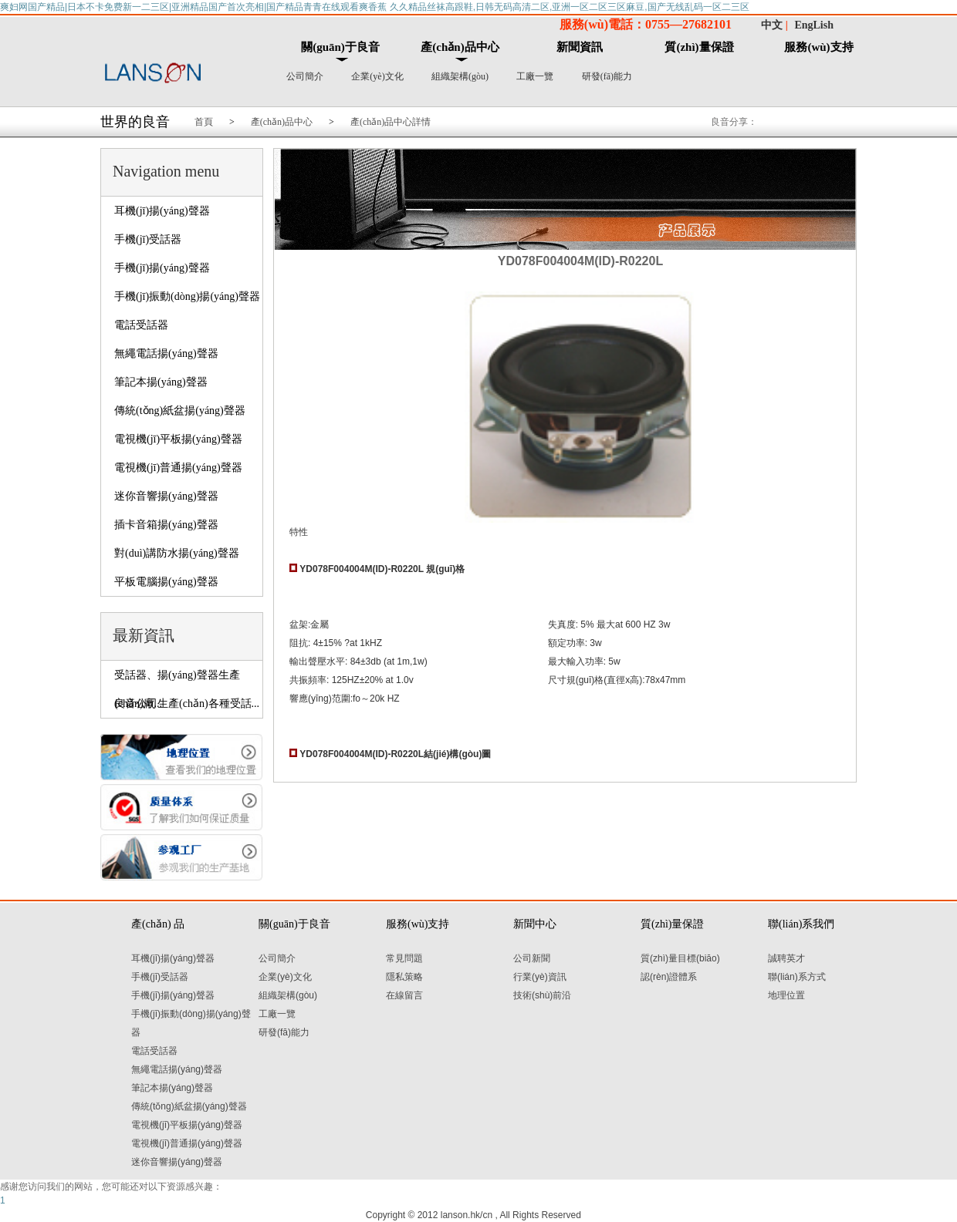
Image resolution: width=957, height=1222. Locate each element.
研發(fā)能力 (607, 76)
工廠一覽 (534, 76)
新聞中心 (534, 924)
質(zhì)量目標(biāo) (680, 958)
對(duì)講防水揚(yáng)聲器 (176, 553)
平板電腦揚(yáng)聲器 (166, 581)
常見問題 (404, 958)
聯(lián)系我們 (801, 924)
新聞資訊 (579, 47)
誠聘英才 (786, 958)
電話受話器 (141, 325)
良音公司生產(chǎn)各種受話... (186, 703)
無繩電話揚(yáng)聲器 (166, 353)
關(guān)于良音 (340, 47)
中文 (772, 25)
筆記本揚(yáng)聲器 (161, 382)
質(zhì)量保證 (698, 47)
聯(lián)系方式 (797, 976)
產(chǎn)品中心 (460, 47)
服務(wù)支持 (818, 47)
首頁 (203, 121)
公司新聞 (531, 958)
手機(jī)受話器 (147, 239)
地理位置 (786, 995)
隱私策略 (404, 976)
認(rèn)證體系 (669, 976)
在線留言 (404, 995)
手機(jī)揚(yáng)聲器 (162, 268)
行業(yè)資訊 (539, 976)
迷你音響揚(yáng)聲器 (166, 496)
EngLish (814, 25)
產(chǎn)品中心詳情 (390, 121)
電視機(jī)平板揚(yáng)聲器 (178, 439)
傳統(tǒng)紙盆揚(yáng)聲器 (179, 410)
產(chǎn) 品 (157, 924)
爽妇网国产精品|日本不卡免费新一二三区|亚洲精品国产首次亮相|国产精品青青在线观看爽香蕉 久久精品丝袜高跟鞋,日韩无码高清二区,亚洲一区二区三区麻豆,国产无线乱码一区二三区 (374, 7)
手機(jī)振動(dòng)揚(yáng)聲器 (187, 296)
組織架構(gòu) (460, 76)
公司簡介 (304, 76)
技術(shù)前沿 (542, 995)
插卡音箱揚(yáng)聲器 (166, 524)
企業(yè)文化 (377, 76)
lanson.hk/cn (466, 1215)
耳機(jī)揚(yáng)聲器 (162, 211)
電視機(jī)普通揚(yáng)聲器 (178, 467)
